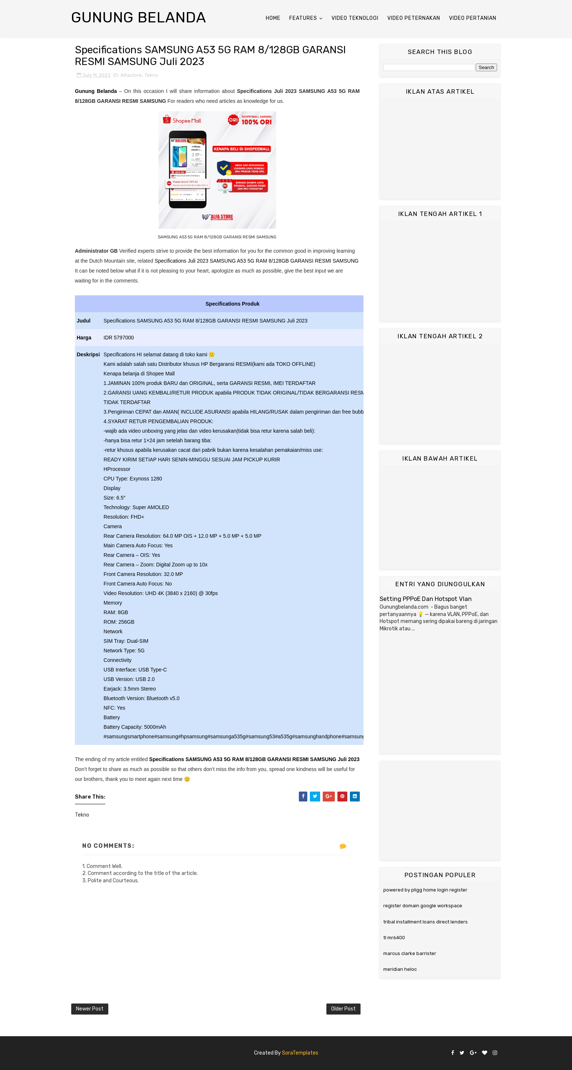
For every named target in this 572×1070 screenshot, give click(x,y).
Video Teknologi (355, 18)
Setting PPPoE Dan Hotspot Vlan (426, 598)
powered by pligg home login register (425, 890)
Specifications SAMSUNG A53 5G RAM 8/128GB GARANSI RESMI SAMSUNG (243, 759)
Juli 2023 (348, 759)
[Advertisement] (440, 149)
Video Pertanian (472, 18)
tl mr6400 (394, 937)
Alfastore (131, 75)
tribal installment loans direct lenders (425, 922)
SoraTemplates (300, 1053)
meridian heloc (400, 969)
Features (303, 18)
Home (273, 18)
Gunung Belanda (138, 17)
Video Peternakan (413, 18)
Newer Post (90, 1009)
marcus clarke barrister (409, 953)
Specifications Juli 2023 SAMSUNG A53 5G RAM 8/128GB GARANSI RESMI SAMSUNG (257, 261)
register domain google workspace (422, 905)
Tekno (151, 75)
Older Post (343, 1009)
